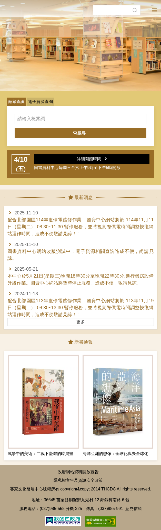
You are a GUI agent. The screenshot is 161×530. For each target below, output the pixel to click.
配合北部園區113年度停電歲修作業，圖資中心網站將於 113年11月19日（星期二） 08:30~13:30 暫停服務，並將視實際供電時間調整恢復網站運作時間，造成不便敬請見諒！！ (80, 307)
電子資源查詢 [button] (40, 101)
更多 (80, 322)
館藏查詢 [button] (16, 101)
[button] (134, 6)
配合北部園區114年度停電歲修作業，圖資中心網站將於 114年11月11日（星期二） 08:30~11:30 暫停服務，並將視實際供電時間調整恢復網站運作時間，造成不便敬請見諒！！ (80, 226)
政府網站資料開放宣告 (78, 471)
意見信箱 (133, 508)
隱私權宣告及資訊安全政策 (78, 480)
